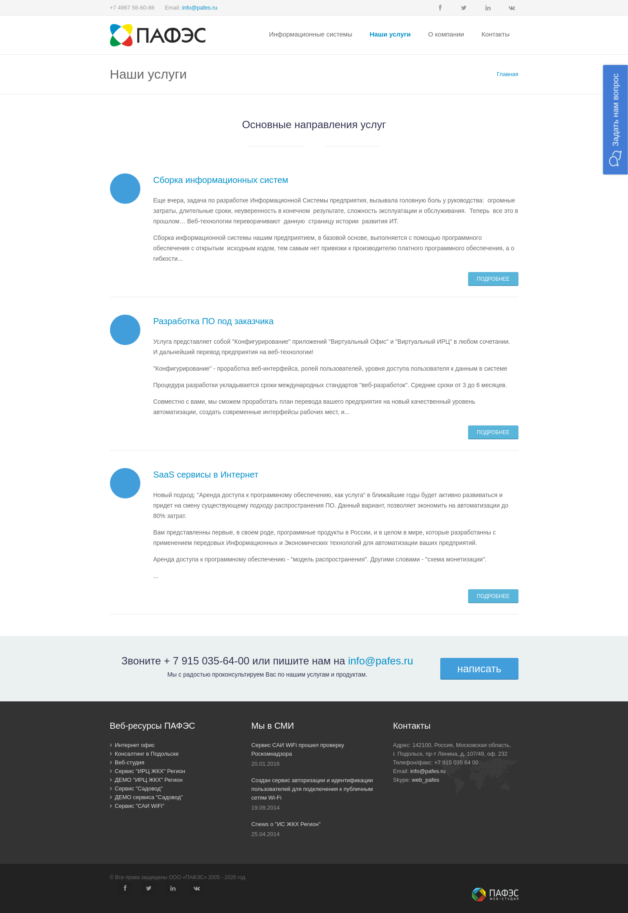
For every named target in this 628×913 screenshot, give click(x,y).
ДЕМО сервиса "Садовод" (146, 797)
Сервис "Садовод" (136, 788)
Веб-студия (127, 762)
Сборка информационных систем (221, 180)
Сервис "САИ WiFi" (137, 806)
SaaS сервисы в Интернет (206, 474)
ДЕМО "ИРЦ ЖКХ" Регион (146, 780)
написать (479, 668)
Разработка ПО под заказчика (213, 321)
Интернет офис (132, 745)
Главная (507, 74)
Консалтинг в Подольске (144, 753)
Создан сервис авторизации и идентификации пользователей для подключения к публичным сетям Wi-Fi (312, 789)
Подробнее (493, 279)
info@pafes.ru (199, 7)
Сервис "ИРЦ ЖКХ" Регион (148, 771)
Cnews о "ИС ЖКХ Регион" (285, 824)
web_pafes (425, 780)
